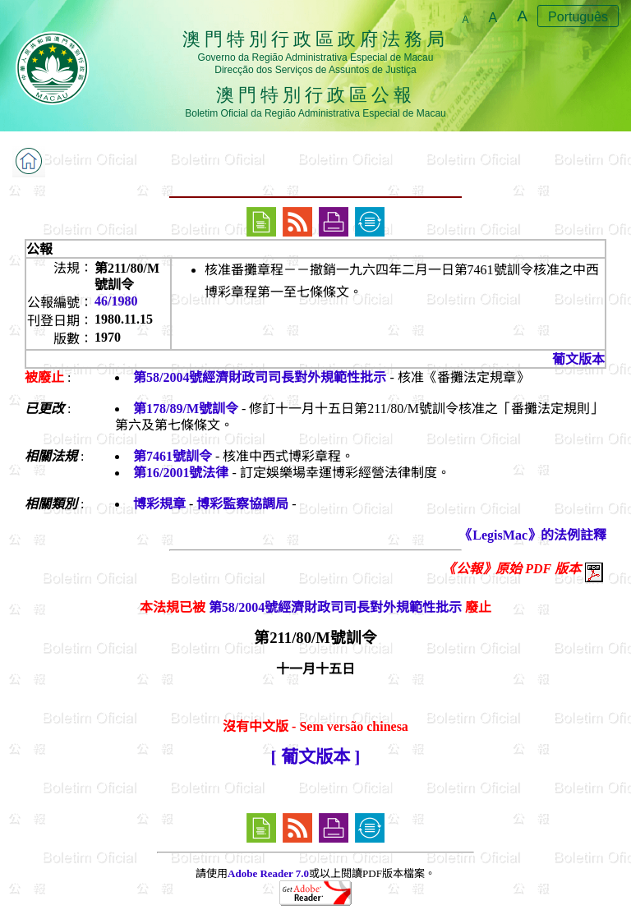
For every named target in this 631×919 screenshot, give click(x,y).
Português (578, 17)
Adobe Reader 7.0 (268, 873)
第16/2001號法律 (180, 473)
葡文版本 (578, 359)
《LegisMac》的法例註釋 (532, 535)
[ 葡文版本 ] (316, 757)
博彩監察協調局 (242, 504)
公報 (39, 249)
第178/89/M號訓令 (185, 409)
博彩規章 (159, 504)
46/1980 (115, 301)
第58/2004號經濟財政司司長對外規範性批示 (259, 377)
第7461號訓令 (172, 456)
